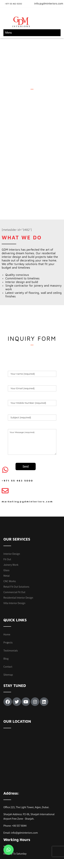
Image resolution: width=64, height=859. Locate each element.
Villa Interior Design (14, 563)
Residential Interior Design (18, 558)
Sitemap (8, 635)
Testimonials (10, 611)
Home (6, 595)
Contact (7, 627)
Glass (6, 530)
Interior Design (11, 514)
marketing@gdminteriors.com (27, 461)
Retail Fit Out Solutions (16, 547)
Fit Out (7, 520)
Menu (8, 32)
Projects (8, 603)
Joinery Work (10, 525)
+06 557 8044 (19, 786)
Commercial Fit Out (14, 552)
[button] (8, 850)
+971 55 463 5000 (13, 3)
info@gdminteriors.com (46, 3)
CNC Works (9, 541)
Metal (6, 536)
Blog (6, 619)
